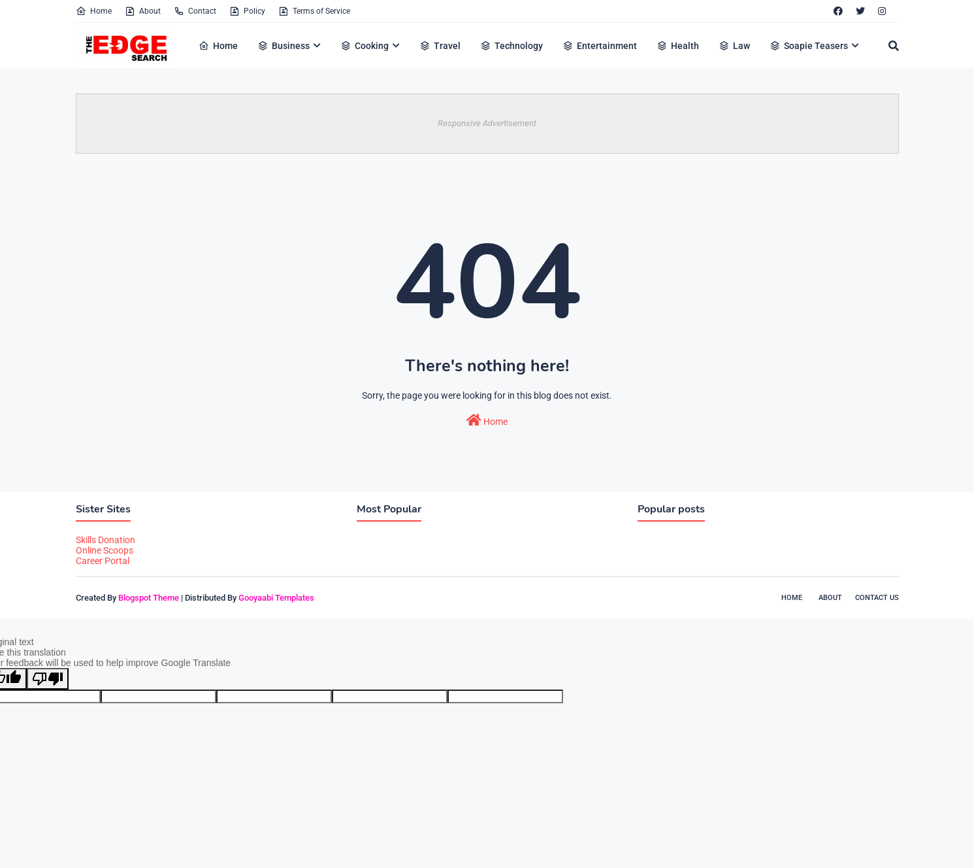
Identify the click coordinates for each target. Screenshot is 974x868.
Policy (247, 11)
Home (94, 11)
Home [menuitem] (218, 46)
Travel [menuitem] (440, 46)
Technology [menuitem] (511, 46)
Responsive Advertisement (487, 123)
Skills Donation (105, 540)
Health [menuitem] (678, 46)
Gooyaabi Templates (276, 598)
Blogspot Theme (148, 598)
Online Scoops (104, 550)
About (143, 11)
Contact (195, 11)
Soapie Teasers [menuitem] (809, 46)
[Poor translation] (48, 679)
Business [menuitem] (283, 46)
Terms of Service (314, 11)
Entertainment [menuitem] (599, 46)
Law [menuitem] (734, 46)
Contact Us (877, 597)
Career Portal (102, 561)
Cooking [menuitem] (364, 46)
